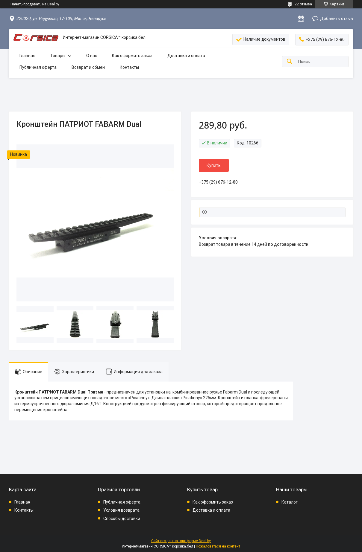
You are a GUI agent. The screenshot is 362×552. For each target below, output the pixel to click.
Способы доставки (121, 518)
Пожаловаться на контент (218, 546)
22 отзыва (303, 4)
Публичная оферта (38, 67)
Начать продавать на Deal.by (34, 4)
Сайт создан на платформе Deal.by (181, 541)
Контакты (129, 67)
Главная (27, 55)
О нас (91, 55)
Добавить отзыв (336, 18)
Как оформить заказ (132, 55)
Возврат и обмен (88, 67)
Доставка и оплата (186, 55)
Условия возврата (121, 510)
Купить (214, 165)
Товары (57, 55)
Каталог (289, 502)
